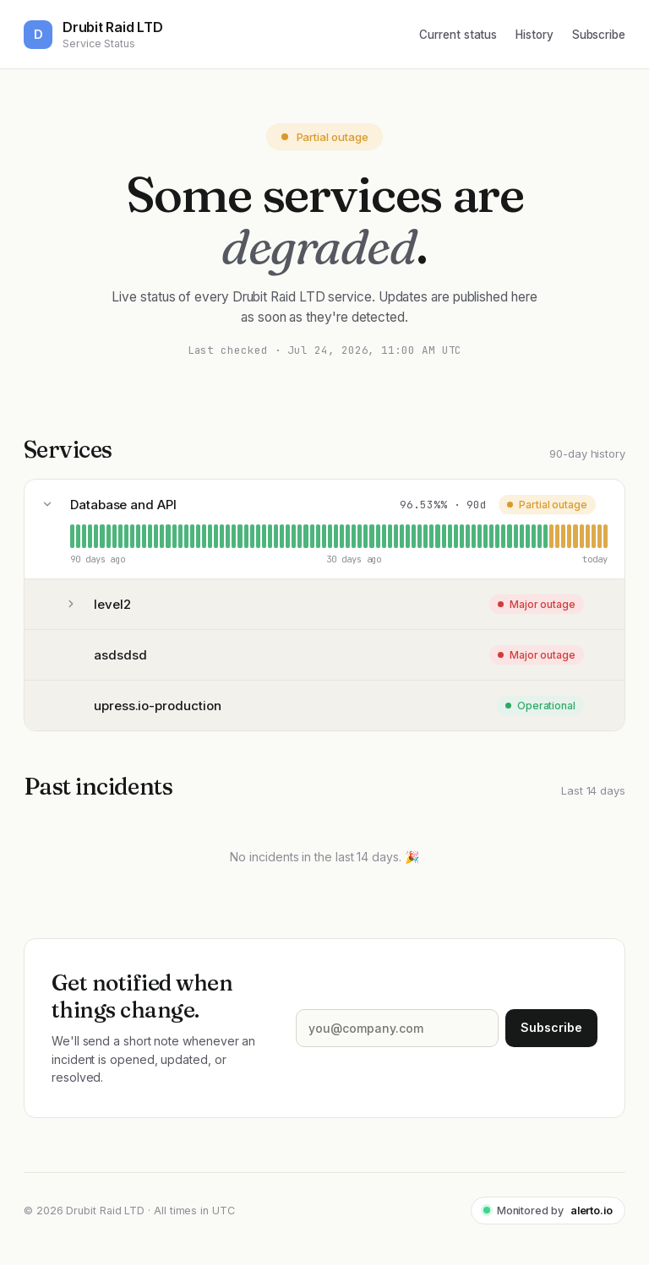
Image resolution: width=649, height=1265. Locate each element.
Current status (458, 34)
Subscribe (598, 34)
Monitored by (548, 1210)
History (534, 34)
